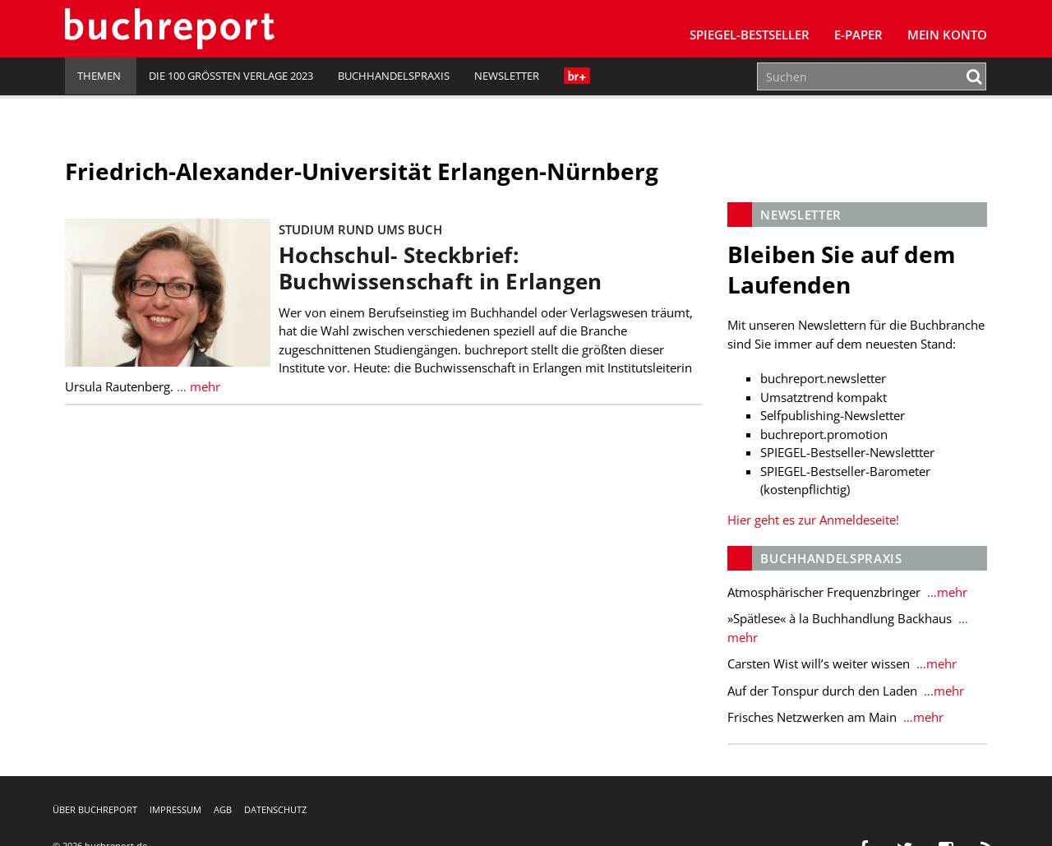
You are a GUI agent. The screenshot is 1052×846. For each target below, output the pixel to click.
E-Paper (858, 34)
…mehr (945, 592)
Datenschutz (275, 809)
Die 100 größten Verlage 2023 (231, 75)
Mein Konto (947, 34)
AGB (223, 809)
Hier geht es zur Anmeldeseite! (813, 519)
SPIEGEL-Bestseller (750, 34)
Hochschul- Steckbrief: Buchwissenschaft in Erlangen (440, 268)
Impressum (175, 809)
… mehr (198, 386)
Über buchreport (95, 809)
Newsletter (506, 75)
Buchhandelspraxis (394, 75)
